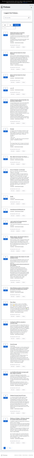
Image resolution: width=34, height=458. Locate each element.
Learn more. (25, 2)
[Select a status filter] (9, 28)
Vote (6, 35)
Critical (24, 47)
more (28, 117)
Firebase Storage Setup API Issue (18, 395)
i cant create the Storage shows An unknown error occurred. (18, 222)
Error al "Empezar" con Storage (17, 169)
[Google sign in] (31, 7)
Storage (12, 129)
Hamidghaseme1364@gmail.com (17, 209)
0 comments (12, 42)
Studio (11, 196)
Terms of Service (25, 455)
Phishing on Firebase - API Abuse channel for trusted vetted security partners (19, 419)
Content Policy (30, 455)
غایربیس (12, 88)
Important (18, 47)
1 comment (12, 64)
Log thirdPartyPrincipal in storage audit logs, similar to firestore (19, 373)
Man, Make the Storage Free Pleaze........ (19, 156)
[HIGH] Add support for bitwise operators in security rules (17, 33)
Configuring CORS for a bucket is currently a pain (17, 322)
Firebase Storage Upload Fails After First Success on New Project (19, 100)
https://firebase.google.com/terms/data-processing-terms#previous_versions (19, 288)
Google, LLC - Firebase (18, 455)
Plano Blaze (13, 302)
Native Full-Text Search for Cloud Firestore (17, 53)
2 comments (12, 226)
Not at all (13, 47)
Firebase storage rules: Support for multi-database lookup (19, 257)
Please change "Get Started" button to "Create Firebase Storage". (19, 237)
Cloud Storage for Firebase (19, 42)
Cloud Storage (13, 344)
